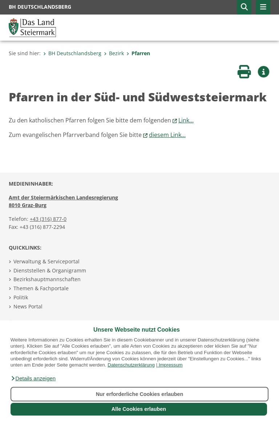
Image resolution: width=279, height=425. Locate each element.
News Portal (28, 306)
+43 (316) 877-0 (48, 218)
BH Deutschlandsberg (72, 53)
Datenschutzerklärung (131, 365)
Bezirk (114, 53)
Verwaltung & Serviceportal (46, 261)
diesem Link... (167, 135)
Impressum (171, 365)
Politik (20, 297)
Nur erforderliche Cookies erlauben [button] (139, 394)
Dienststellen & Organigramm (49, 270)
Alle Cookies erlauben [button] (139, 409)
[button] (33, 378)
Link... (186, 120)
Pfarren (138, 53)
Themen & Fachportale (41, 288)
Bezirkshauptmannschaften (47, 279)
